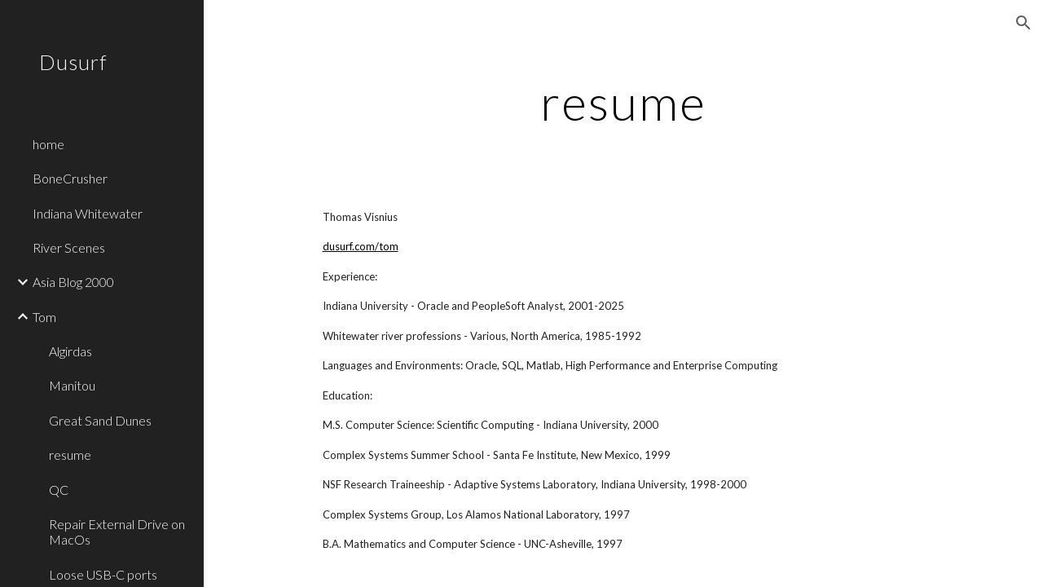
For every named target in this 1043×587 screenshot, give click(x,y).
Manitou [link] (72, 385)
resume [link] (70, 454)
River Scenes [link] (69, 247)
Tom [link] (44, 316)
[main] (623, 101)
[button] (1023, 22)
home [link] (48, 144)
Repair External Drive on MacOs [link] (117, 531)
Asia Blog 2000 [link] (73, 281)
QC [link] (58, 489)
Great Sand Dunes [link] (100, 420)
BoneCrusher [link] (70, 178)
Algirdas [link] (70, 351)
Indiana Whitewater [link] (88, 213)
